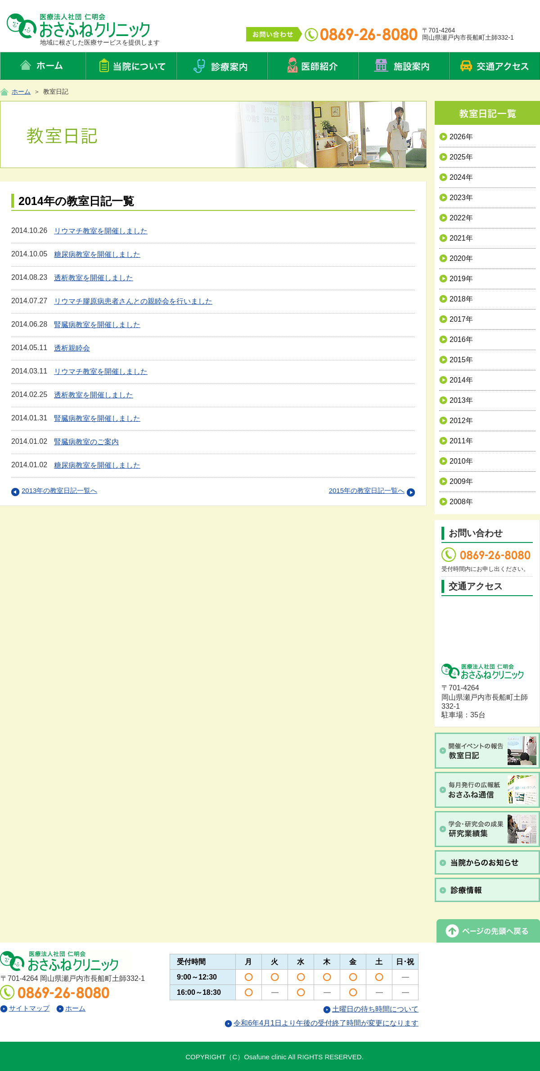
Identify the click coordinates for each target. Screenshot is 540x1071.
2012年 (456, 420)
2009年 (456, 481)
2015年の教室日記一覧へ (372, 490)
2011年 (456, 441)
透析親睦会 (72, 348)
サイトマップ (25, 1008)
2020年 (456, 258)
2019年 (456, 279)
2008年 (456, 502)
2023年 (456, 197)
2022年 (456, 218)
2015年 (456, 360)
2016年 (456, 339)
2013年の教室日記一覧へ (54, 490)
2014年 (456, 380)
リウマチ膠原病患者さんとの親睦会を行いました (133, 301)
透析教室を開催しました (93, 278)
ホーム (21, 91)
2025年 (456, 157)
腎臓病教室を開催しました (97, 324)
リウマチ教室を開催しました (101, 231)
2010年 (456, 461)
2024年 (456, 177)
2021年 (456, 238)
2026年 (456, 137)
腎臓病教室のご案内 (86, 442)
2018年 (456, 299)
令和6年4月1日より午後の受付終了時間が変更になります (321, 1023)
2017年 (456, 319)
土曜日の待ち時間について (370, 1009)
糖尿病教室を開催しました (97, 254)
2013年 (456, 400)
